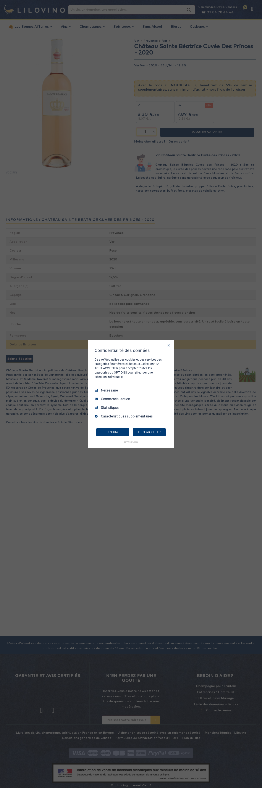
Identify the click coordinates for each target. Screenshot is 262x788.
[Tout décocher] (168, 345)
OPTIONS (113, 432)
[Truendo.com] (131, 442)
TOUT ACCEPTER (149, 432)
